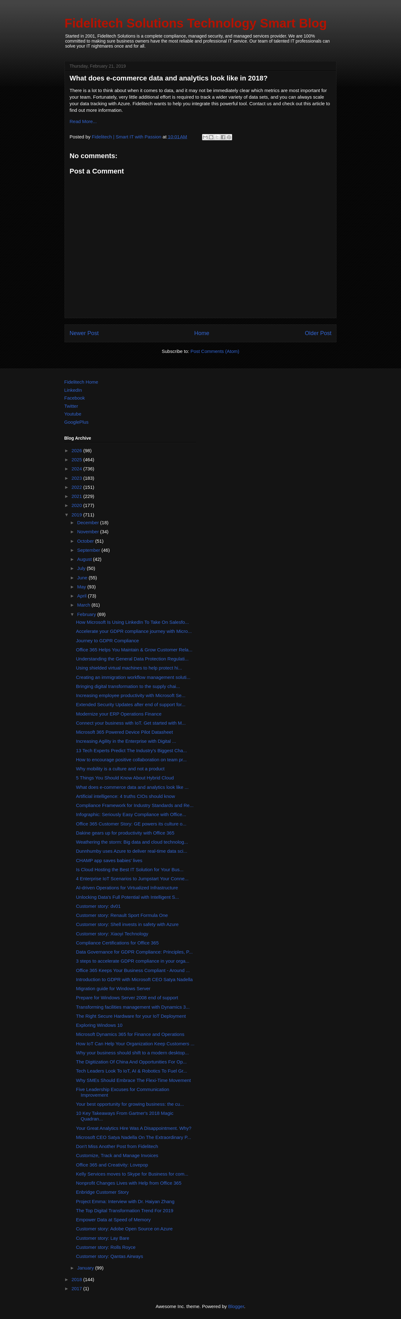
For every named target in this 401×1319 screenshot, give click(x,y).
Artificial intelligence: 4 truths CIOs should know (125, 796)
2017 (77, 1288)
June (83, 577)
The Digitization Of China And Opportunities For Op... (131, 1061)
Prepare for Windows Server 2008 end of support (127, 997)
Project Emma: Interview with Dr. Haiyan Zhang (125, 1201)
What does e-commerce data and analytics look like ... (132, 787)
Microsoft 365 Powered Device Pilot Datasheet (124, 732)
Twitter (71, 406)
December (88, 522)
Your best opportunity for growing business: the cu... (130, 1104)
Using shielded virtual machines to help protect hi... (129, 667)
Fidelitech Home (81, 382)
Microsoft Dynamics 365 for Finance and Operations (130, 1034)
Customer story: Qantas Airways (109, 1256)
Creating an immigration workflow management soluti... (133, 677)
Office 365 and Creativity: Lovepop (112, 1164)
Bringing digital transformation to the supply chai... (128, 686)
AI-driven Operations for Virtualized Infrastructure (127, 887)
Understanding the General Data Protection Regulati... (132, 658)
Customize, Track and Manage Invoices (117, 1155)
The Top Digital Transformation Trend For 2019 (125, 1210)
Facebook (74, 398)
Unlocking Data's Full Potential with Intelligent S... (127, 897)
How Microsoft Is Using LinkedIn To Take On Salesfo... (132, 622)
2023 (77, 478)
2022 (77, 487)
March (84, 605)
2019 (77, 514)
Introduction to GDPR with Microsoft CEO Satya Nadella (134, 979)
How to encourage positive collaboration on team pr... (131, 759)
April (82, 595)
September (89, 550)
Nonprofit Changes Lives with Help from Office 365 (129, 1183)
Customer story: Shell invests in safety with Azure (127, 924)
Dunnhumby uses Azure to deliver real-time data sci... (131, 851)
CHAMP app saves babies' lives (109, 860)
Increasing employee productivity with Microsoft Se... (130, 695)
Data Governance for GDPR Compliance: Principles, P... (134, 951)
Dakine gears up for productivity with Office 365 (125, 832)
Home (201, 333)
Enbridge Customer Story (102, 1192)
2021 (77, 496)
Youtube (72, 413)
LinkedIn (73, 390)
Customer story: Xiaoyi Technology (112, 933)
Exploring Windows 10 (99, 1025)
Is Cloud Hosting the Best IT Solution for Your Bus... (130, 869)
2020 (77, 505)
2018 (77, 1279)
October (86, 541)
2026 (77, 450)
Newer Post (84, 333)
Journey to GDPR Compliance (107, 640)
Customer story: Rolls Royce (106, 1247)
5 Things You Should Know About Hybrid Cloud (125, 777)
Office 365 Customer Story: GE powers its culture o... (131, 823)
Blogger (236, 1306)
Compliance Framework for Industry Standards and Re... (135, 805)
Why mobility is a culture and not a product (120, 768)
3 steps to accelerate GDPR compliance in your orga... (133, 961)
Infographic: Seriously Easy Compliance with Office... (131, 814)
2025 (77, 459)
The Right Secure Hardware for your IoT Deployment (131, 1016)
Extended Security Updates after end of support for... (130, 704)
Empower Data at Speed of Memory (113, 1219)
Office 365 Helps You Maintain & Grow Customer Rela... (134, 649)
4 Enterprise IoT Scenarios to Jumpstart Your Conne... (132, 878)
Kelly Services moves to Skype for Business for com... (132, 1174)
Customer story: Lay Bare (102, 1238)
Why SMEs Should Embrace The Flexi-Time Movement (133, 1080)
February (87, 614)
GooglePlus (76, 422)
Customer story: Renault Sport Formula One (122, 915)
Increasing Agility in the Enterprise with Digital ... (126, 741)
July (82, 568)
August (85, 559)
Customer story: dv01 (98, 906)
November (88, 531)
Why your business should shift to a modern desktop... (132, 1052)
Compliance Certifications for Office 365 (117, 942)
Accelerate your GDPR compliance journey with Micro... (134, 631)
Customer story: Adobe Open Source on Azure (124, 1228)
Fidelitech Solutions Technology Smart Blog (196, 23)
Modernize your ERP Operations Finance (119, 713)
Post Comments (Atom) (214, 351)
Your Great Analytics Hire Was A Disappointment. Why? (133, 1128)
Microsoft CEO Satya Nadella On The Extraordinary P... (133, 1137)
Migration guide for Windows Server (113, 988)
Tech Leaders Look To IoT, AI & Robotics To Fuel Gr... (131, 1070)
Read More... (83, 121)
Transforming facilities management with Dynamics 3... (133, 1007)
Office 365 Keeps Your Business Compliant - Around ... (133, 970)
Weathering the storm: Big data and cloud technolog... (132, 842)
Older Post (318, 333)
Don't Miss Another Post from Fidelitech (117, 1146)
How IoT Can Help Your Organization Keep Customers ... (135, 1043)
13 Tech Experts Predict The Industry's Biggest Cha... (131, 750)
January (86, 1267)
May (82, 586)
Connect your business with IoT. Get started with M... (131, 723)
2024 (77, 468)
